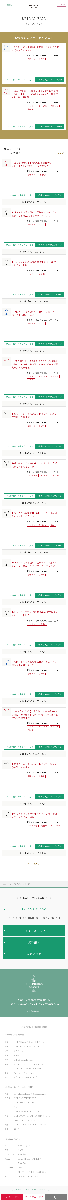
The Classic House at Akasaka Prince (30, 1093)
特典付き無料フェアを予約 (50, 79)
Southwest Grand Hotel (24, 1073)
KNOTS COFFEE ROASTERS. (32, 1172)
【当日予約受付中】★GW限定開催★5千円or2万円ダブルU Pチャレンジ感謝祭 (34, 164)
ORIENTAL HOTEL (23, 1059)
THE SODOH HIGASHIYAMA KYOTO (32, 1115)
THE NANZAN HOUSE (25, 1098)
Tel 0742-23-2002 (34, 909)
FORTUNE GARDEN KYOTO (27, 1120)
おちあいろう (19, 1050)
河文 (16, 1107)
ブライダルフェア (34, 931)
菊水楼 (16, 1129)
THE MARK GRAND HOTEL (27, 1046)
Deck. (20, 1167)
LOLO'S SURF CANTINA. (30, 1158)
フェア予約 (61, 5)
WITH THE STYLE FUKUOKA (28, 1064)
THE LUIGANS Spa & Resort (27, 1068)
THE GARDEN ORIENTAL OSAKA (30, 1124)
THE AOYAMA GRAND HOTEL (29, 1042)
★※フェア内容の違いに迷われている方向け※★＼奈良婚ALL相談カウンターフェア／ (34, 214)
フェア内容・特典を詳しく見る (19, 79)
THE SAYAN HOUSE (28, 1176)
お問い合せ (34, 954)
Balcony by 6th (24, 1145)
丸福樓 (16, 1055)
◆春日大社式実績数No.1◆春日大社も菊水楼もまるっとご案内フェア (35, 514)
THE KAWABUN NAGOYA (26, 1111)
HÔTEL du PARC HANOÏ (25, 1077)
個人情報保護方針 (34, 1011)
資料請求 (34, 942)
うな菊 (20, 1150)
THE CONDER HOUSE (25, 1102)
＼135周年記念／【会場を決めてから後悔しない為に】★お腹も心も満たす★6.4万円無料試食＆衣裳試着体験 (34, 94)
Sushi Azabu (23, 1154)
